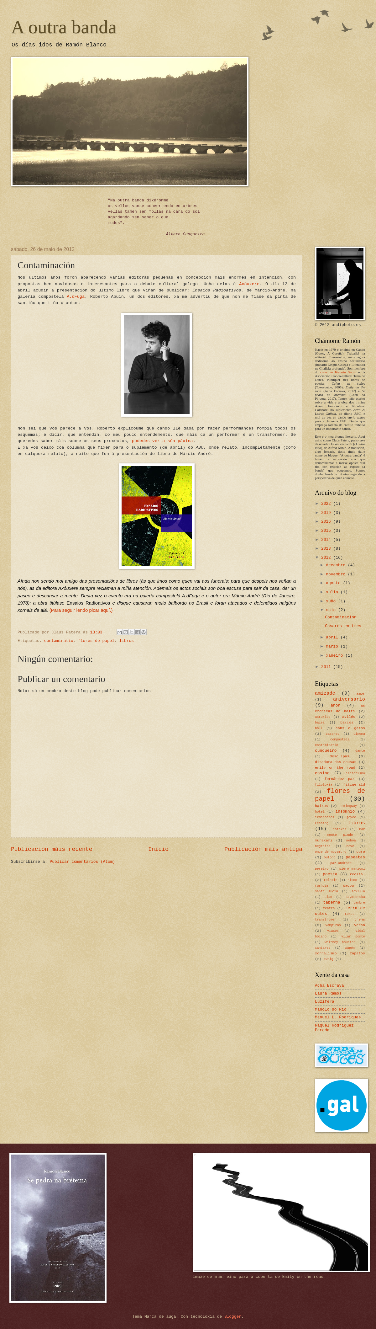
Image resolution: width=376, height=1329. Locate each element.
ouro (360, 852)
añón (335, 705)
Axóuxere (249, 284)
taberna (331, 902)
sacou (348, 885)
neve (350, 846)
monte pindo (340, 835)
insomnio (345, 811)
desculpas (339, 756)
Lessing (321, 823)
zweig (328, 959)
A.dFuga (76, 296)
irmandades (324, 817)
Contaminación (340, 617)
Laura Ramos (328, 993)
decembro (337, 565)
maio (332, 610)
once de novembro (330, 852)
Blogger (232, 1316)
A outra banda (64, 27)
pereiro (321, 869)
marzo (333, 646)
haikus (321, 806)
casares (332, 734)
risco (352, 880)
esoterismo (355, 773)
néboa (351, 840)
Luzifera (324, 1001)
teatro (329, 908)
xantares (322, 948)
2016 (327, 521)
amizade (325, 693)
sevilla (358, 891)
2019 (327, 512)
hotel (320, 812)
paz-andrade (341, 863)
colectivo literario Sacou (338, 372)
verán (359, 925)
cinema (359, 734)
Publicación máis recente (51, 849)
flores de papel (96, 640)
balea (320, 722)
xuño (332, 601)
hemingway (348, 806)
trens (359, 919)
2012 (327, 557)
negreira (322, 846)
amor (360, 693)
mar (362, 829)
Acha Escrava (329, 985)
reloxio (330, 880)
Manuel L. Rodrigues (338, 1017)
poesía (330, 874)
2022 (327, 503)
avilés (348, 717)
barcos (346, 722)
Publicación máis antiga (263, 849)
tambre (359, 903)
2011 (327, 666)
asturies (322, 717)
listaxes (338, 829)
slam (328, 897)
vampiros (333, 925)
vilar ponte (353, 936)
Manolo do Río (330, 1009)
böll (319, 728)
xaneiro (335, 655)
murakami (323, 840)
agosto (334, 583)
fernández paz (339, 779)
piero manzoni (352, 869)
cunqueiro (326, 750)
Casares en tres (343, 626)
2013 (327, 548)
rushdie (321, 886)
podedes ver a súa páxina (162, 441)
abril (333, 637)
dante (360, 751)
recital (357, 874)
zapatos (357, 953)
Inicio (158, 849)
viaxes (333, 931)
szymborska (355, 897)
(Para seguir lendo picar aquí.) (81, 610)
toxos (349, 914)
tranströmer (325, 919)
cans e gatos (350, 728)
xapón (350, 948)
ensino (322, 773)
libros (126, 640)
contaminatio (58, 640)
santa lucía (326, 891)
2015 (327, 530)
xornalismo (326, 953)
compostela (340, 739)
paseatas (355, 857)
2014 (327, 539)
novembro (337, 574)
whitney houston (340, 942)
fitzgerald (354, 784)
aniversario (349, 699)
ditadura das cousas (335, 762)
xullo (333, 592)
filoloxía (323, 785)
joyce (351, 817)
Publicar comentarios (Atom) (82, 861)
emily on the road (335, 768)
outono (330, 857)
